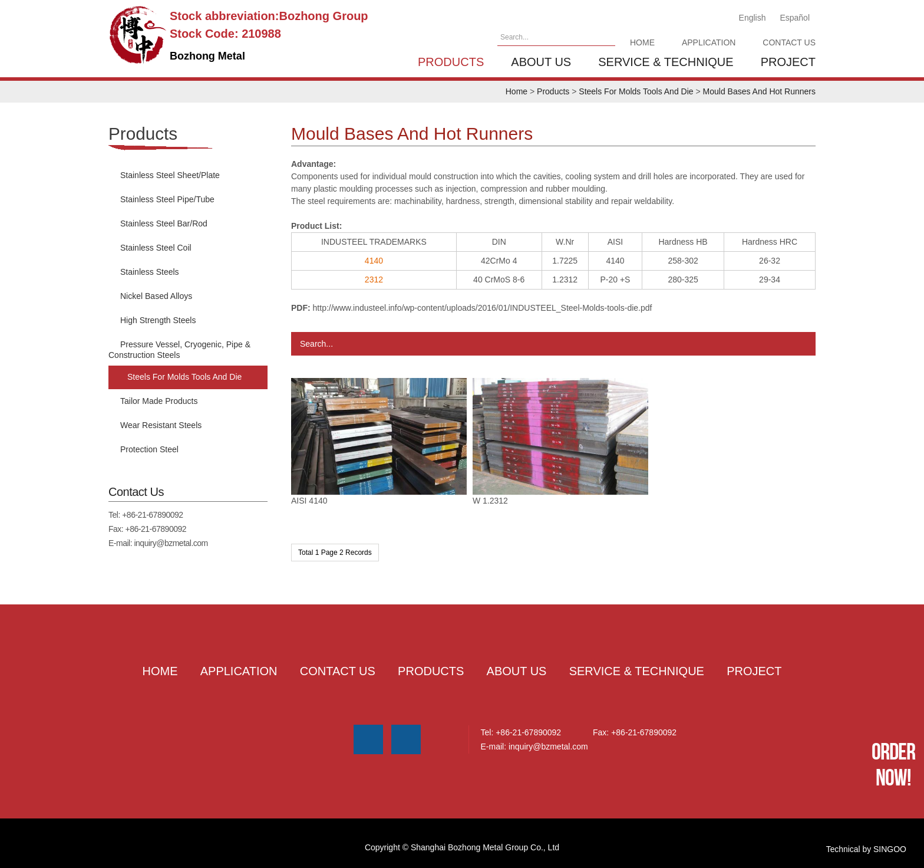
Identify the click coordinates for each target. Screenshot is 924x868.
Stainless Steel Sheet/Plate (170, 175)
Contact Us (789, 42)
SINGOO (889, 840)
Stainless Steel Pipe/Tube (167, 199)
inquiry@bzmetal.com (170, 543)
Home (642, 42)
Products (451, 61)
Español (795, 17)
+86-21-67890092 (152, 515)
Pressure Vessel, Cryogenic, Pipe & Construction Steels (179, 350)
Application (709, 42)
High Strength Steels (158, 320)
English (752, 17)
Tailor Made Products (159, 401)
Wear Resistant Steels (161, 425)
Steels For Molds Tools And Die (636, 91)
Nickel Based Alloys (156, 296)
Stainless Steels (149, 272)
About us (541, 61)
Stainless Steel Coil (156, 247)
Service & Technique (665, 61)
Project (788, 61)
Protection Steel (149, 449)
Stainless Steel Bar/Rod (163, 223)
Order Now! (893, 764)
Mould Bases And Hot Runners (759, 91)
